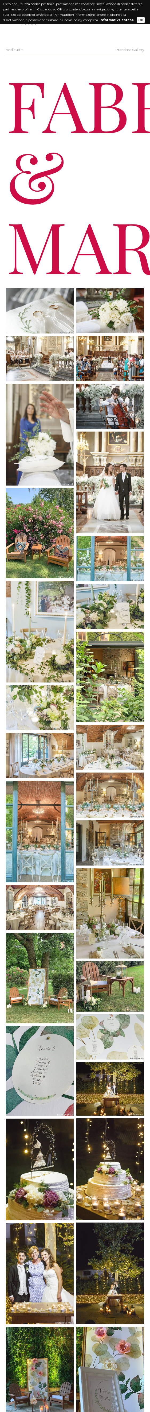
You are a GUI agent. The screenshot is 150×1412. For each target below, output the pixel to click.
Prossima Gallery (130, 50)
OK (140, 20)
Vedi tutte (14, 50)
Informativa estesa (117, 20)
